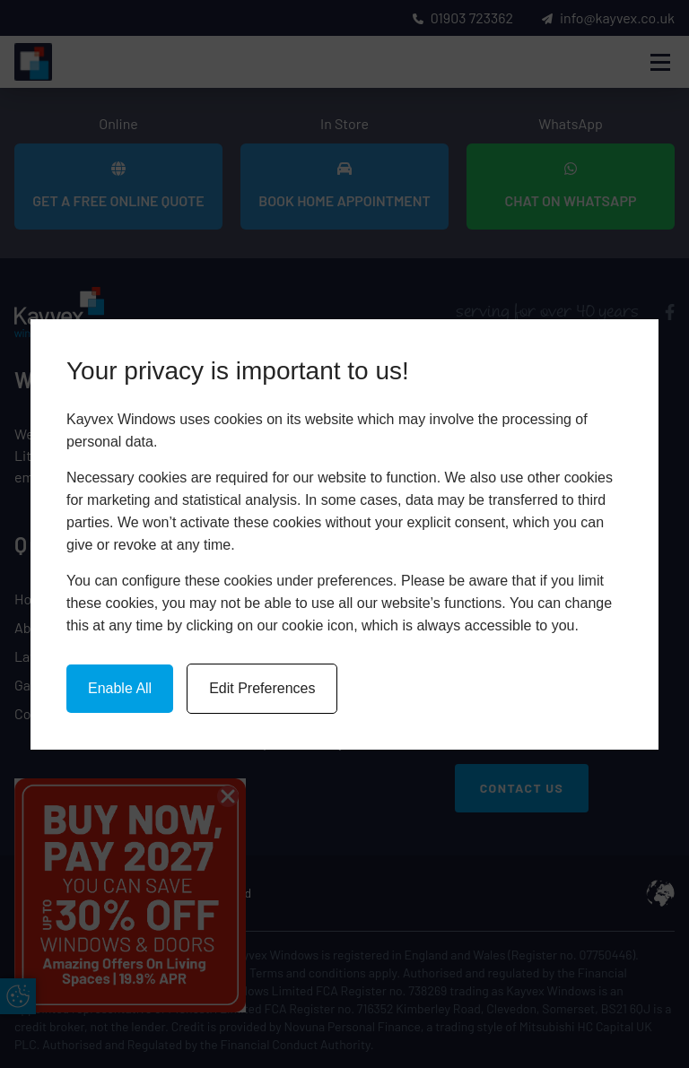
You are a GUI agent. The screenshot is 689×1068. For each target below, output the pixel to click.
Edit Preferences (262, 688)
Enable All (120, 688)
